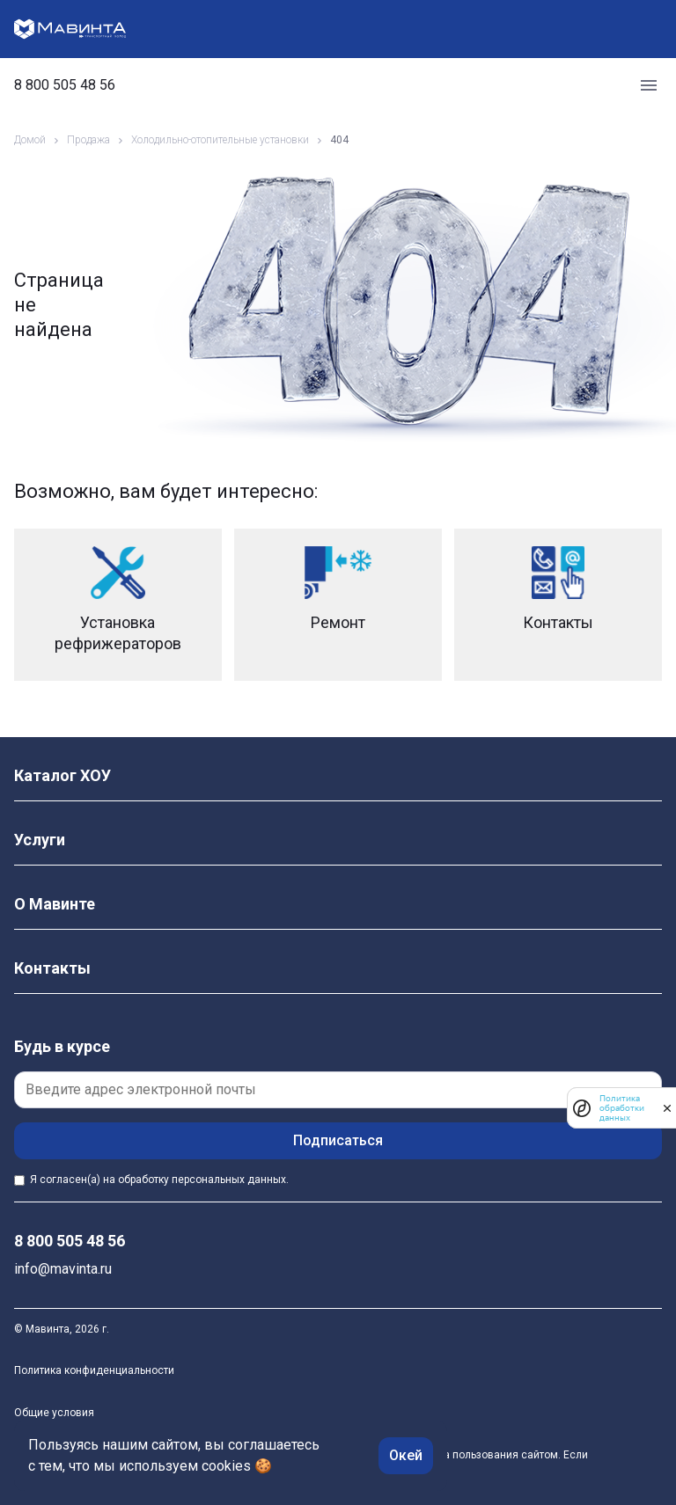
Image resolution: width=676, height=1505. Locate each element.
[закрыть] (667, 1108)
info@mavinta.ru (63, 1268)
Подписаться (338, 1140)
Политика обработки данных (621, 1107)
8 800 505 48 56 (64, 85)
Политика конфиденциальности (94, 1370)
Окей (405, 1455)
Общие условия (54, 1412)
